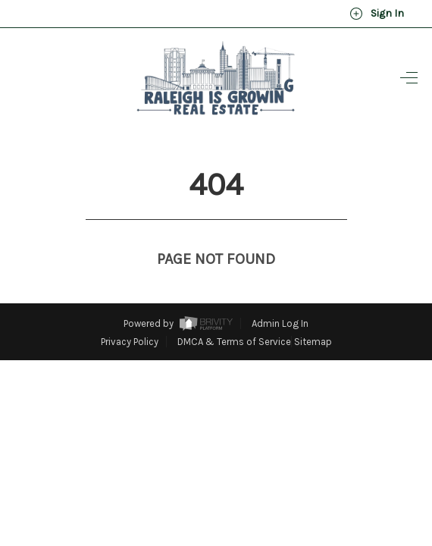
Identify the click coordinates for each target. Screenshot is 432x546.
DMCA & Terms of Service (234, 313)
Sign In (376, 13)
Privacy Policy (129, 313)
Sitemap (313, 313)
